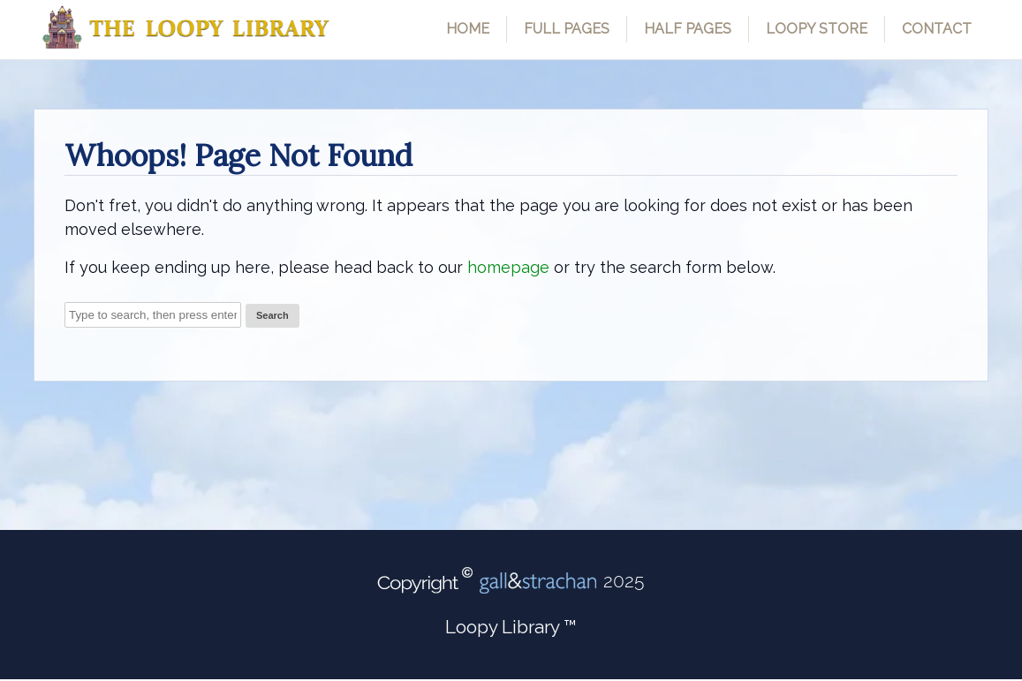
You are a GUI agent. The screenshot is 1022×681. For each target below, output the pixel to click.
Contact (937, 28)
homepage (508, 267)
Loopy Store (816, 28)
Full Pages (566, 28)
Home (467, 28)
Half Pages (687, 28)
